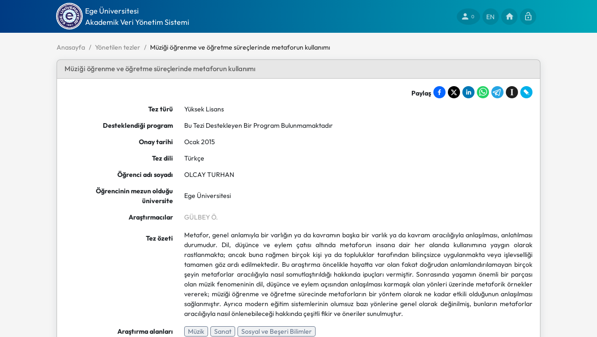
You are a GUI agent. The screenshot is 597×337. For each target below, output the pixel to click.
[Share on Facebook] (439, 92)
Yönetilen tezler (117, 47)
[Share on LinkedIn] (468, 92)
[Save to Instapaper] (512, 92)
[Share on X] (454, 92)
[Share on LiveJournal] (526, 92)
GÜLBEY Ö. (201, 217)
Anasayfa (71, 47)
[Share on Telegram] (497, 92)
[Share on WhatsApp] (483, 92)
